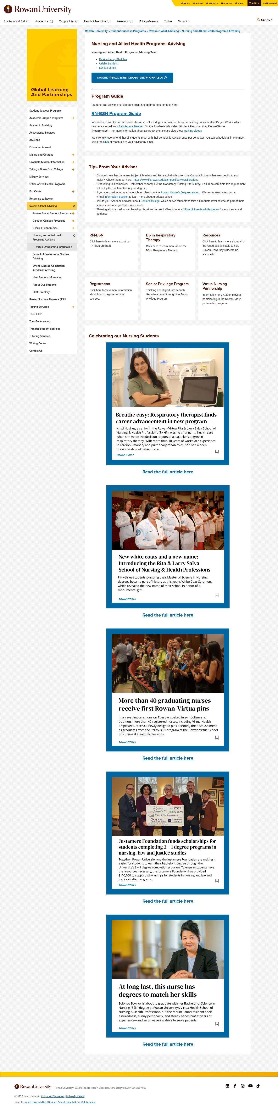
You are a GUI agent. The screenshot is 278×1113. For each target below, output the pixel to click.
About (181, 21)
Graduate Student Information (46, 162)
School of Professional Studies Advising (51, 256)
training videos (193, 130)
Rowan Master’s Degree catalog (180, 192)
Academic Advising (40, 125)
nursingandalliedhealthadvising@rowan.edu (130, 78)
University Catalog (75, 1096)
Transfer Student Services (44, 329)
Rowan (268, 3)
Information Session (116, 196)
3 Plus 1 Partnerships (45, 228)
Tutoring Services (39, 336)
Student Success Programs (129, 31)
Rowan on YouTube (250, 1086)
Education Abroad (40, 147)
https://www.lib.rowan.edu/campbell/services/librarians (166, 179)
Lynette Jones (107, 67)
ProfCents (35, 191)
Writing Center (38, 343)
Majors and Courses (41, 155)
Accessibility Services (42, 133)
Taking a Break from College (46, 169)
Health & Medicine (95, 21)
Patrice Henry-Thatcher (113, 59)
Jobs (239, 3)
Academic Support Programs (46, 118)
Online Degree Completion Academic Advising (49, 268)
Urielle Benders (108, 63)
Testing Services (39, 307)
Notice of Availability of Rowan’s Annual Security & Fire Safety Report (60, 1102)
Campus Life (66, 21)
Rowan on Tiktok (258, 1086)
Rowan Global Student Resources (53, 213)
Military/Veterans (148, 21)
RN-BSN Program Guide (116, 113)
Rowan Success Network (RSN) (47, 299)
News (186, 3)
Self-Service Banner (131, 126)
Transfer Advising (39, 321)
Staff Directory (41, 292)
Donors (227, 3)
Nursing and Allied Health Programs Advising (211, 31)
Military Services (39, 177)
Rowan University (43, 9)
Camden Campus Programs (49, 221)
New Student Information (47, 277)
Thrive (168, 21)
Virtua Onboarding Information (54, 247)
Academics (41, 21)
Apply (255, 3)
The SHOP (35, 314)
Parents (212, 3)
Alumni (199, 3)
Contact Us (35, 351)
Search (266, 19)
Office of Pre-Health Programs (201, 209)
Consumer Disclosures (52, 1096)
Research (122, 21)
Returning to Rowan (41, 199)
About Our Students (45, 285)
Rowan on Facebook (235, 1086)
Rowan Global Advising (164, 31)
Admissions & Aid (14, 21)
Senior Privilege (150, 200)
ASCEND (34, 140)
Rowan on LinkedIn (227, 1086)
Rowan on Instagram (242, 1086)
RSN (106, 141)
